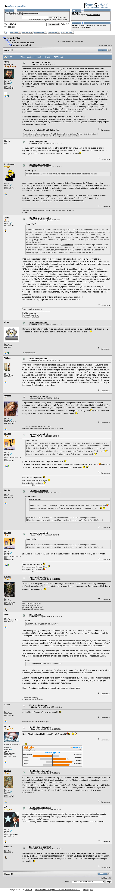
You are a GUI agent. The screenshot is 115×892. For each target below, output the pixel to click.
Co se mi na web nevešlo (22, 43)
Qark (6, 62)
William (7, 358)
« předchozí (103, 45)
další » (109, 45)
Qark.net (79, 134)
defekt (7, 705)
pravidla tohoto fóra (93, 15)
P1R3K (7, 727)
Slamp (7, 614)
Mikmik (7, 434)
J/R (5, 807)
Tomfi (6, 217)
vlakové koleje (63, 104)
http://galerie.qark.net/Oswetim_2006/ (69, 117)
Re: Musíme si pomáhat (40, 165)
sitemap (85, 890)
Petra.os (8, 846)
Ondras (7, 396)
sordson (88, 27)
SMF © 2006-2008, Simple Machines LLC (66, 890)
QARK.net (28, 890)
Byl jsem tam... (36, 615)
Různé (12, 40)
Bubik (7, 490)
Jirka (6, 322)
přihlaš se (22, 13)
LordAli (7, 577)
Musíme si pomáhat (22, 45)
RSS (91, 890)
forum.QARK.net (14, 38)
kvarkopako (9, 164)
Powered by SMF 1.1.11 (43, 890)
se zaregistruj (33, 13)
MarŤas (7, 770)
